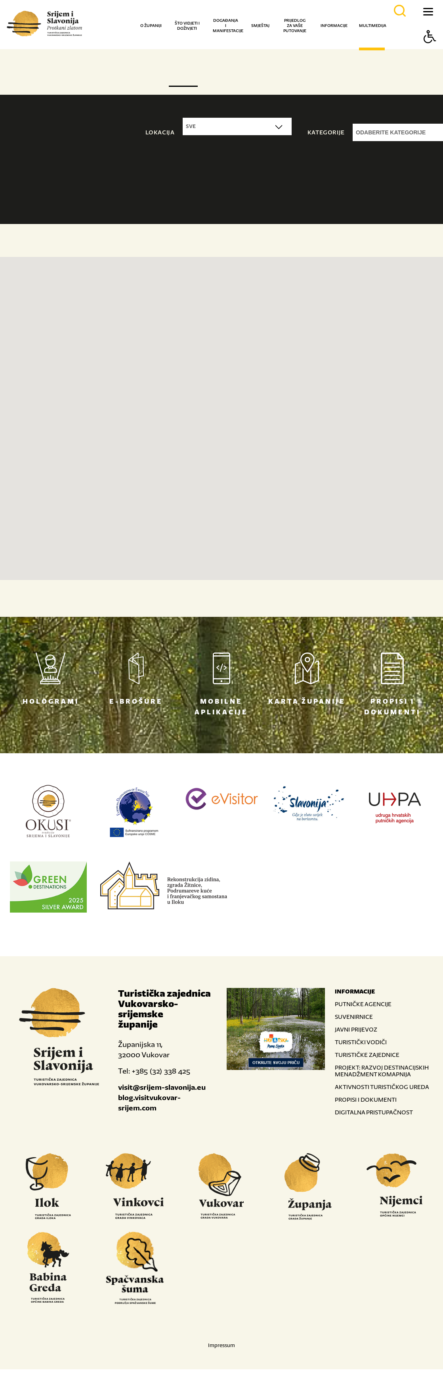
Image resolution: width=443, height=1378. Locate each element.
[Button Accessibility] (430, 50)
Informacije (334, 25)
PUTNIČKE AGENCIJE (363, 1004)
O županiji (151, 25)
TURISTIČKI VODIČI (361, 1042)
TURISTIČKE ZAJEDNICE (367, 1054)
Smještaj (260, 25)
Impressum (221, 1345)
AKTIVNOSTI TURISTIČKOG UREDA (382, 1087)
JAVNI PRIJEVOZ (356, 1029)
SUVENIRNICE (354, 1016)
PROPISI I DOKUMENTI (366, 1099)
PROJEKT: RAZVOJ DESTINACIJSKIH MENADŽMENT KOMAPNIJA (382, 1071)
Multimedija (372, 25)
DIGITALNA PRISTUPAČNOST (374, 1112)
